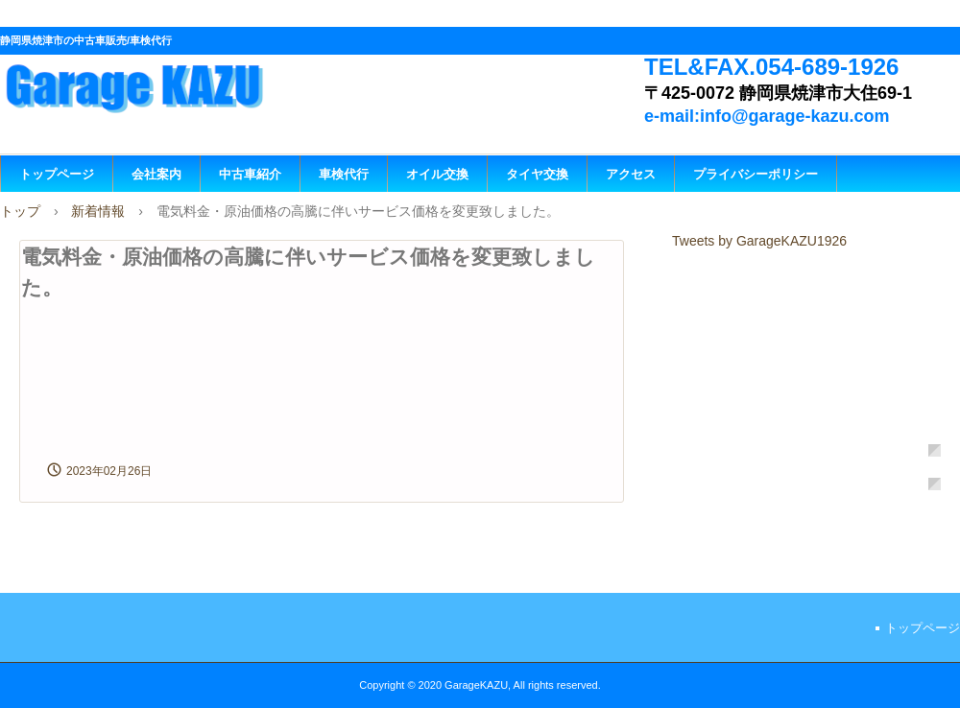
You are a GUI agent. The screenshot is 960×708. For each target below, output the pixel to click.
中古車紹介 (250, 174)
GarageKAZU (160, 85)
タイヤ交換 (537, 174)
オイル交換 (437, 174)
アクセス (631, 174)
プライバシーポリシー (755, 174)
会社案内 (156, 174)
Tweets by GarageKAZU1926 (759, 240)
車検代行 (344, 174)
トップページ (56, 174)
